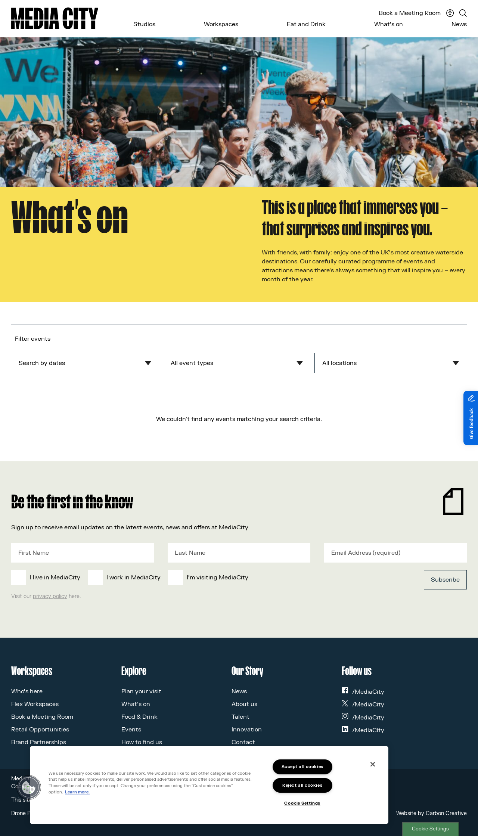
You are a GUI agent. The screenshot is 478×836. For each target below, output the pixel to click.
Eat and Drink (306, 24)
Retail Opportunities (40, 729)
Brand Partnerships (38, 742)
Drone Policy (26, 813)
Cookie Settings (430, 829)
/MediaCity (363, 692)
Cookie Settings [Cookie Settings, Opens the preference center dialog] (302, 803)
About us (244, 704)
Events (131, 729)
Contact (243, 742)
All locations (339, 363)
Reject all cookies (302, 785)
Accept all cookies (302, 767)
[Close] (372, 764)
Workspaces (221, 24)
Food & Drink (139, 717)
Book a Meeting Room (410, 13)
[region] (209, 785)
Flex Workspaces (35, 704)
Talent (240, 717)
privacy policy (50, 596)
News (459, 24)
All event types (192, 363)
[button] (29, 787)
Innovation (247, 729)
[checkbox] (192, 577)
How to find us (141, 742)
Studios (144, 24)
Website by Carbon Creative (431, 813)
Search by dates (42, 363)
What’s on (388, 24)
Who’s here (27, 691)
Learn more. (77, 792)
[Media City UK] (54, 18)
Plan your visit (141, 691)
